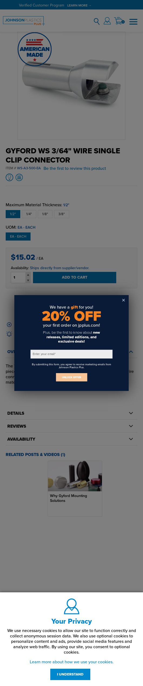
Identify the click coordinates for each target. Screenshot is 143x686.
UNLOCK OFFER (71, 377)
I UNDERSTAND (70, 674)
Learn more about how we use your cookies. (72, 662)
